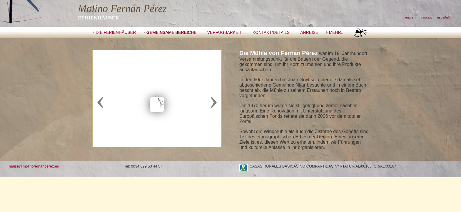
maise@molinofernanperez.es (34, 166)
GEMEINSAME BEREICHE (171, 32)
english (410, 17)
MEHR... (337, 32)
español (443, 17)
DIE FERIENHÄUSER (116, 32)
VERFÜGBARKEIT (224, 32)
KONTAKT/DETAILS (271, 32)
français (426, 17)
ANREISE (309, 32)
